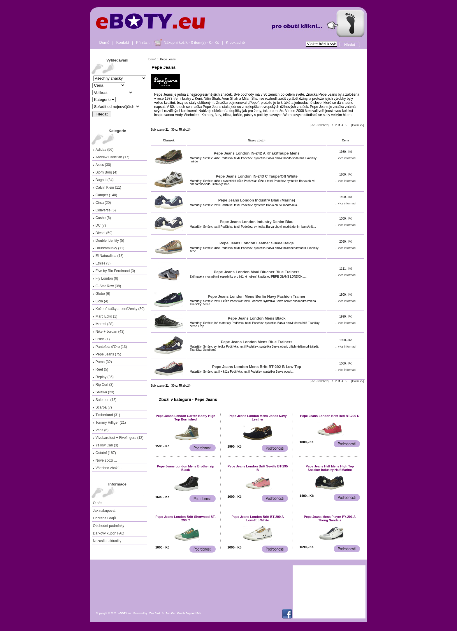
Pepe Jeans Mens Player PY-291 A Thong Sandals (330, 518)
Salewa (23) (103, 392)
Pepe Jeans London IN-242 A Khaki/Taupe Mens (256, 153)
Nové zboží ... (105, 460)
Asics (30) (102, 165)
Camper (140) (105, 195)
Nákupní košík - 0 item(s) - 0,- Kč (191, 42)
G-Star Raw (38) (107, 286)
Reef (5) (100, 369)
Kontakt (122, 42)
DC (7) (99, 225)
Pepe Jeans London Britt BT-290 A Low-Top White (257, 518)
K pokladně (235, 42)
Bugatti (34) (103, 180)
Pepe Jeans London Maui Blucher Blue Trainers (256, 272)
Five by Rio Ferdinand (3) (114, 271)
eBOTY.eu (124, 613)
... (348, 125)
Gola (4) (100, 301)
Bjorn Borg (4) (105, 172)
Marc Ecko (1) (105, 316)
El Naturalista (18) (108, 256)
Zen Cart (154, 613)
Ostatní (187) (104, 453)
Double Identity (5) (108, 241)
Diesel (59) (103, 233)
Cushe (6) (102, 218)
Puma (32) (102, 362)
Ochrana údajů (104, 518)
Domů (104, 42)
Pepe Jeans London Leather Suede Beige (256, 243)
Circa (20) (102, 203)
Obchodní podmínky (108, 526)
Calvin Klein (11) (107, 187)
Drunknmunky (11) (108, 248)
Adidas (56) (103, 150)
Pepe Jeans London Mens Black (257, 318)
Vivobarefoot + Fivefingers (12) (118, 438)
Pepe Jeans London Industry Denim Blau (256, 222)
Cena (345, 140)
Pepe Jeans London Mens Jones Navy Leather (257, 417)
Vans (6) (100, 430)
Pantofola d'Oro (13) (110, 347)
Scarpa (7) (102, 407)
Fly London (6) (105, 278)
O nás (97, 503)
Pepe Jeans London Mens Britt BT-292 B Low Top (256, 366)
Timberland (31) (106, 415)
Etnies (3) (101, 263)
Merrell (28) (103, 324)
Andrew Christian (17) (111, 157)
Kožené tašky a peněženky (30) (119, 309)
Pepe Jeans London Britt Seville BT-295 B (258, 468)
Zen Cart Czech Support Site (183, 613)
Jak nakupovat (104, 511)
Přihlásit (143, 42)
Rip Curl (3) (103, 385)
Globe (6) (101, 294)
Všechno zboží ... (107, 468)
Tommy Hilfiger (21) (109, 422)
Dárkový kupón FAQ (108, 533)
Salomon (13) (105, 400)
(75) (107, 354)
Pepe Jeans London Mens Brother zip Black (185, 468)
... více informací (345, 158)
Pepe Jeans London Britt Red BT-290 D (330, 416)
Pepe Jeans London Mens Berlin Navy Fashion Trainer (256, 296)
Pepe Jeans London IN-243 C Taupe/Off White (257, 176)
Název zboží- (256, 140)
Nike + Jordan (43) (108, 331)
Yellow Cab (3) (105, 445)
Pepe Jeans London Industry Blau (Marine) (256, 200)
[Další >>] (357, 125)
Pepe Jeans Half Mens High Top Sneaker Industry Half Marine (330, 468)
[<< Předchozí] (319, 125)
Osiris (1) (101, 339)
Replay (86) (103, 377)
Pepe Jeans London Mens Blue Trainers (257, 342)
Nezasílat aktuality (107, 541)
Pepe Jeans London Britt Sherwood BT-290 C (185, 518)
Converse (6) (104, 210)
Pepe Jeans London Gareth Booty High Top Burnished (185, 417)
